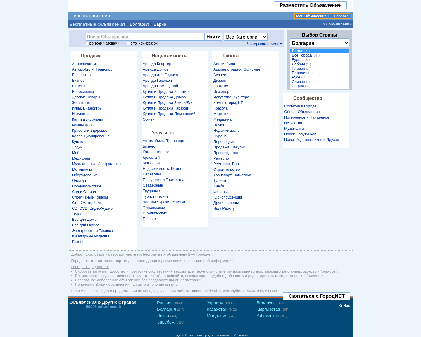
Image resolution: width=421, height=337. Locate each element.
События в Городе (300, 106)
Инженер (221, 91)
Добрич (302, 64)
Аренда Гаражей (157, 80)
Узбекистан (271, 315)
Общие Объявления (302, 112)
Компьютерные (156, 152)
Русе (300, 77)
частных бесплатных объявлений (158, 254)
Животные (81, 102)
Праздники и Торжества (163, 179)
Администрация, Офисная (236, 69)
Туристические (155, 196)
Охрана (220, 136)
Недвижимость (169, 55)
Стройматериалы (87, 203)
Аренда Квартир (157, 63)
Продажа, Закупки (229, 147)
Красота (153, 157)
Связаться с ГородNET (317, 296)
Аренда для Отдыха (160, 75)
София (302, 86)
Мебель (79, 152)
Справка (341, 16)
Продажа (91, 55)
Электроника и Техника (92, 230)
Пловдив (303, 73)
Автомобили (224, 63)
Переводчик (223, 141)
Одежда (79, 180)
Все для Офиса (85, 225)
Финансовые (154, 207)
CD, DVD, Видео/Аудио (92, 208)
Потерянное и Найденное (306, 117)
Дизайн (219, 80)
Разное (78, 242)
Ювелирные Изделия (90, 236)
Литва (167, 315)
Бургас (301, 59)
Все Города (306, 55)
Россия (170, 302)
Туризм (219, 180)
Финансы (221, 191)
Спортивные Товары (90, 197)
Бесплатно (81, 75)
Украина (221, 302)
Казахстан (222, 309)
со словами (102, 43)
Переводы (152, 174)
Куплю (77, 141)
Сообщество (307, 98)
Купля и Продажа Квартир (166, 91)
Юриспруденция (227, 197)
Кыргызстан (272, 309)
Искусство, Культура (231, 97)
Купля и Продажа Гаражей (166, 108)
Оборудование (85, 175)
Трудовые (151, 191)
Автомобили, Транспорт (93, 69)
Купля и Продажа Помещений (169, 114)
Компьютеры (83, 125)
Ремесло (221, 158)
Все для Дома (84, 219)
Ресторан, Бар (226, 164)
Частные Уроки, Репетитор (166, 202)
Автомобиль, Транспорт (163, 140)
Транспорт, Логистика (232, 175)
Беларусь (270, 302)
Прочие (149, 218)
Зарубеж (170, 321)
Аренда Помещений (160, 86)
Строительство (226, 169)
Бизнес (78, 80)
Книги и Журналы (87, 119)
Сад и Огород (84, 191)
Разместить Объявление (310, 5)
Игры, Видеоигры (87, 108)
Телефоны (81, 214)
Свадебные (153, 185)
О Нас (344, 305)
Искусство (81, 114)
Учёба (218, 186)
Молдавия (221, 315)
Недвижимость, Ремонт (163, 168)
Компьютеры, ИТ (228, 102)
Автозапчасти (84, 63)
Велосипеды (83, 91)
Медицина (81, 158)
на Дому (220, 86)
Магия (152, 163)
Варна (159, 24)
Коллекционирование (91, 136)
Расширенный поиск (264, 44)
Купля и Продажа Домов (164, 97)
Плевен (302, 68)
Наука (218, 125)
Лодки (77, 147)
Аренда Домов (155, 69)
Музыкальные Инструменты (96, 164)
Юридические (155, 213)
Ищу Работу (224, 208)
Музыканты (294, 128)
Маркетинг (222, 114)
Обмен (149, 119)
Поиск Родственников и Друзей (311, 139)
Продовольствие (86, 186)
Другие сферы (226, 203)
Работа (230, 55)
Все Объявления (92, 16)
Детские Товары (86, 97)
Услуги (163, 132)
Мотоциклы (82, 169)
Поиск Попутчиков (300, 134)
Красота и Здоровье (89, 130)
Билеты (78, 86)
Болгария (139, 24)
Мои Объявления (311, 16)
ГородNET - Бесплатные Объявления (225, 335)
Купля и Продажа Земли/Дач (168, 102)
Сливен (302, 81)
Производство (225, 152)
